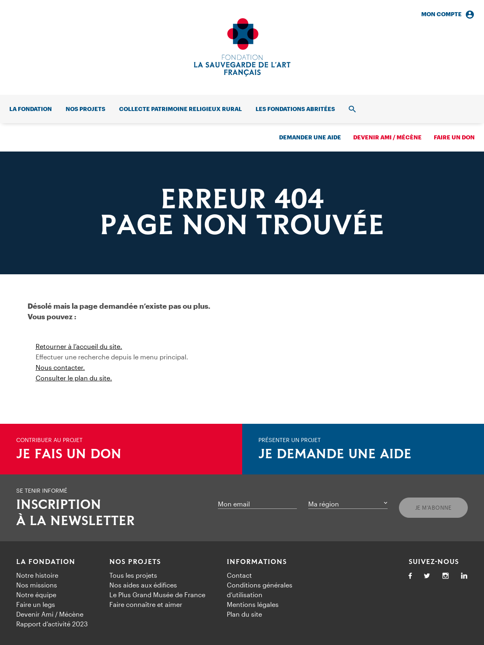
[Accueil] (242, 47)
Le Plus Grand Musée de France (157, 594)
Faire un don (454, 137)
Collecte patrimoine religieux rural (180, 108)
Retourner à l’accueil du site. (79, 346)
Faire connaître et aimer (145, 604)
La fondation (30, 108)
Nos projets (85, 108)
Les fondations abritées (295, 108)
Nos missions (36, 585)
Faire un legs (35, 604)
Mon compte (448, 14)
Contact (239, 575)
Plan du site (244, 614)
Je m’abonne (433, 507)
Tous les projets (133, 575)
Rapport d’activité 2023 (52, 624)
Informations (257, 562)
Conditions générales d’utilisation (259, 589)
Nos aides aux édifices (143, 585)
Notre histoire (37, 575)
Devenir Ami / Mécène (49, 614)
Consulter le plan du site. (74, 378)
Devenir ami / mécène (387, 137)
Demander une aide (310, 137)
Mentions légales (253, 604)
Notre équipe (36, 594)
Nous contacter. (60, 367)
